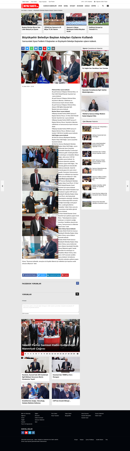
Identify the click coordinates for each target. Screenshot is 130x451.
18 (68, 354)
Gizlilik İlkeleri (99, 439)
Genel (22, 417)
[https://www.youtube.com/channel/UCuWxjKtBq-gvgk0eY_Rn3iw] (26, 432)
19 (71, 354)
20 (74, 354)
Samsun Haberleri (39, 419)
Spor (36, 422)
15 (60, 354)
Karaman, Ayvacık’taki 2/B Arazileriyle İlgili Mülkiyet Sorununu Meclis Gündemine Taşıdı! (35, 377)
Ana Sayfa (24, 10)
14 (58, 354)
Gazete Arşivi (84, 417)
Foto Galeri (54, 413)
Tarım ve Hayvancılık (26, 424)
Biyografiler (68, 415)
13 (55, 354)
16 (63, 354)
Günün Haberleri (99, 413)
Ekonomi (37, 415)
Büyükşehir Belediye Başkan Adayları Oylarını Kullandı (48, 10)
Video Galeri (68, 413)
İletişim (82, 439)
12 (52, 354)
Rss (107, 439)
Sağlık (22, 419)
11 (49, 354)
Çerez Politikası (90, 439)
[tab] (77, 284)
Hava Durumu (85, 413)
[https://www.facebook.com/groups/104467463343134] (22, 432)
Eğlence (23, 415)
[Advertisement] (35, 116)
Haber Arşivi (98, 415)
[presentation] (77, 283)
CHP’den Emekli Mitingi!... (62, 401)
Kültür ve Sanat (39, 417)
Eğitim (36, 413)
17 (66, 354)
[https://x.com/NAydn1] (29, 432)
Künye (76, 439)
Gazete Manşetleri (86, 415)
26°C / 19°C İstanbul (86, 1)
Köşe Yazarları (55, 415)
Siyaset (30, 10)
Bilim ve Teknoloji (25, 413)
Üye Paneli (51, 1)
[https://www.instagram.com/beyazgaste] (33, 432)
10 (47, 354)
